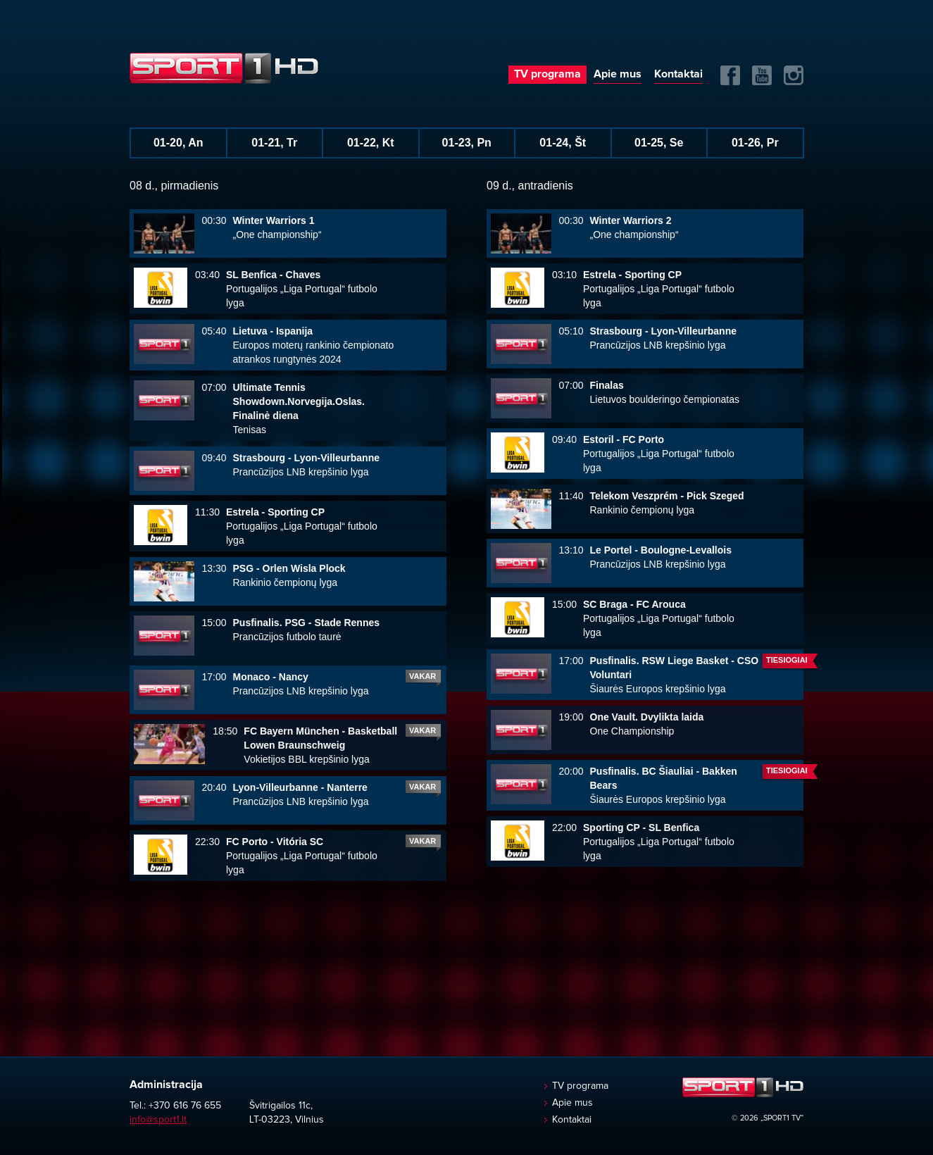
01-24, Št (562, 143)
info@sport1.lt (158, 1120)
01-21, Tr (274, 143)
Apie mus (617, 74)
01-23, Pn (466, 143)
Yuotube (762, 75)
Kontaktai (678, 74)
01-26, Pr (755, 143)
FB (730, 75)
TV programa (547, 74)
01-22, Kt (370, 143)
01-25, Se (658, 143)
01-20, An (178, 143)
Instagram (793, 75)
